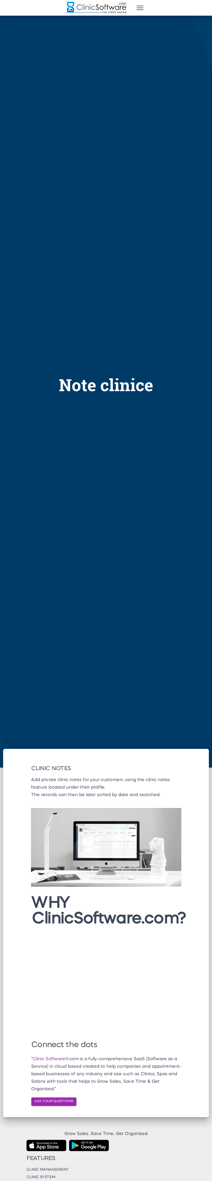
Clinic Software (49, 1059)
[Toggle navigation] (139, 8)
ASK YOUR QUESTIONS (53, 1101)
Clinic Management (47, 1170)
